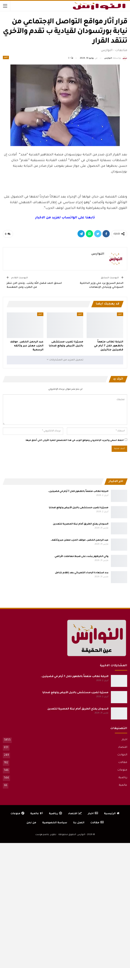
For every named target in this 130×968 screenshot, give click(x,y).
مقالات (122, 762)
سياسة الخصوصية (54, 822)
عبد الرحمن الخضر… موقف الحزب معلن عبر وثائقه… (80, 540)
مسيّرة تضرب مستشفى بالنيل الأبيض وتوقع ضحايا (78, 507)
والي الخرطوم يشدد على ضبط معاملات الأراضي (81, 556)
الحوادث (122, 754)
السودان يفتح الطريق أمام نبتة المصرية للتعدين (81, 524)
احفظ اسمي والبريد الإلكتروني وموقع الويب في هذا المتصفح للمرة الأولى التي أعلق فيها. (74, 440)
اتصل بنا (78, 822)
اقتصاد (122, 747)
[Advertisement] (65, 184)
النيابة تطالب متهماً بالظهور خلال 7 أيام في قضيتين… (78, 491)
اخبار (6, 57)
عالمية (123, 785)
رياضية (122, 777)
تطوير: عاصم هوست (45, 835)
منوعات (122, 770)
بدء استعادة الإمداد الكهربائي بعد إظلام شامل (81, 573)
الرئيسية (111, 813)
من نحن (31, 822)
